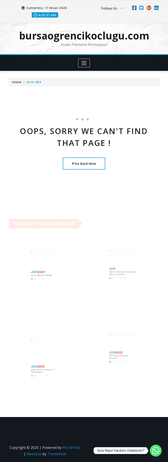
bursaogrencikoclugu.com (84, 35)
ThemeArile (56, 453)
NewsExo (34, 453)
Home (16, 82)
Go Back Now (84, 163)
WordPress (71, 447)
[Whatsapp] (156, 451)
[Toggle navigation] (84, 63)
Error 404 (34, 82)
